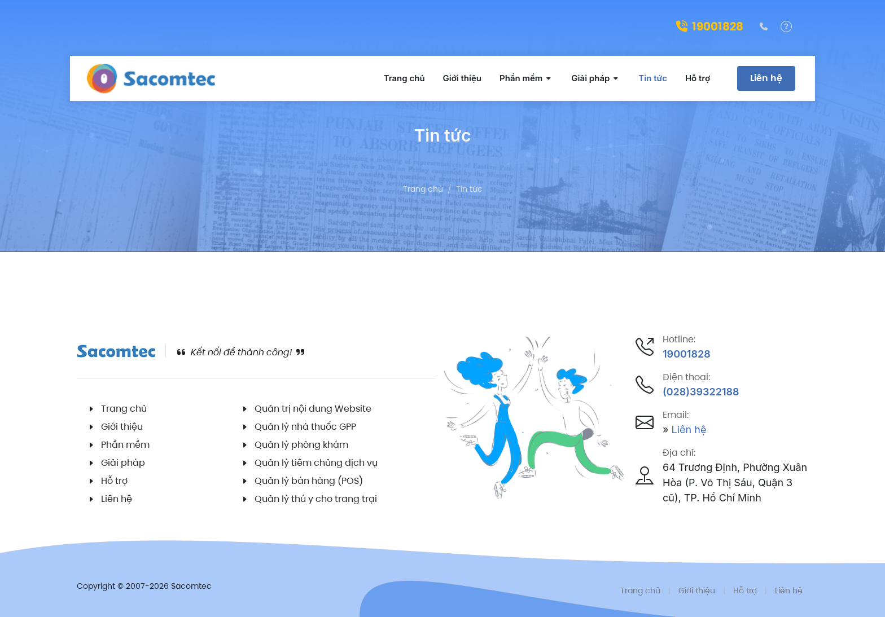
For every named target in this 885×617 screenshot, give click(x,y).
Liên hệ (766, 78)
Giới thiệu (122, 426)
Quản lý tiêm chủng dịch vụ (316, 462)
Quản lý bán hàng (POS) (309, 480)
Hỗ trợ (114, 480)
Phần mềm (125, 444)
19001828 (709, 26)
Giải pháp (123, 462)
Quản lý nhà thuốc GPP (305, 426)
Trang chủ (423, 189)
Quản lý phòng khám (301, 444)
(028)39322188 (701, 392)
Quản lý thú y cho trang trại (316, 498)
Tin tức (469, 189)
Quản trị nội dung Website (313, 408)
